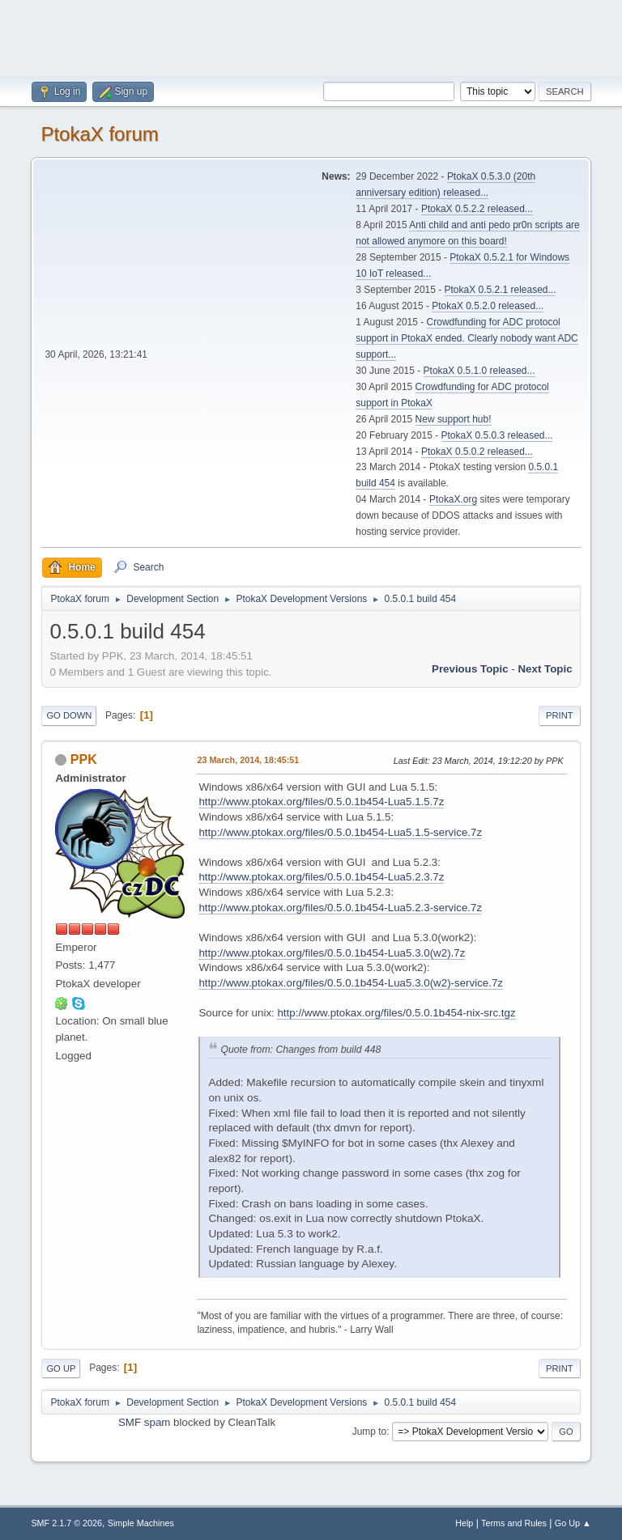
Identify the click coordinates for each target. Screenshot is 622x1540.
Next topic (545, 669)
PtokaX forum (99, 134)
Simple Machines (141, 1523)
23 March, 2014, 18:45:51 (248, 760)
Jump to (369, 1431)
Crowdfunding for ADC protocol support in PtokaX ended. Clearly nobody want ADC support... (466, 338)
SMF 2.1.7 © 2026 (66, 1523)
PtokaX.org (453, 499)
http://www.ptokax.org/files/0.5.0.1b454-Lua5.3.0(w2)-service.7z (350, 983)
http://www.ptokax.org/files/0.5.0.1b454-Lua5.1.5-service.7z (340, 832)
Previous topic (470, 669)
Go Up (60, 1368)
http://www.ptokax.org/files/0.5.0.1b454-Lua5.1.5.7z (321, 801)
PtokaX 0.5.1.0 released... (479, 370)
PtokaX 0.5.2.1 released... (500, 289)
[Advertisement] (311, 36)
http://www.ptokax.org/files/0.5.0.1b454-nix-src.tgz (396, 1013)
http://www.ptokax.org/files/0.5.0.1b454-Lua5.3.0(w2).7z (331, 953)
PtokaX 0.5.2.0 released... (487, 306)
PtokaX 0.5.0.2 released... (477, 451)
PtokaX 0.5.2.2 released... (477, 208)
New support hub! (453, 419)
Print (559, 715)
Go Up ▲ (573, 1523)
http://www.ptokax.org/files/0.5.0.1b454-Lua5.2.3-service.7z (340, 908)
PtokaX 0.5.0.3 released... (497, 435)
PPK (83, 759)
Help (464, 1523)
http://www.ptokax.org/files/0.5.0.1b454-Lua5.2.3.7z (321, 877)
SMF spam (144, 1422)
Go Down (69, 715)
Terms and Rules (514, 1523)
